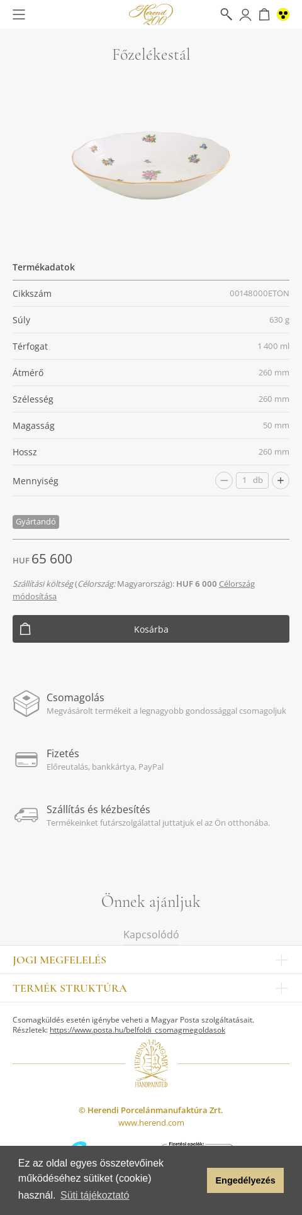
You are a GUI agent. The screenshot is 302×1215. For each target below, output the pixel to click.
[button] (194, 1180)
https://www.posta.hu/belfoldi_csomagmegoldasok (137, 1029)
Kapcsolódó (151, 934)
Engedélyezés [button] (246, 1180)
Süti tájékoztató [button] (94, 1195)
